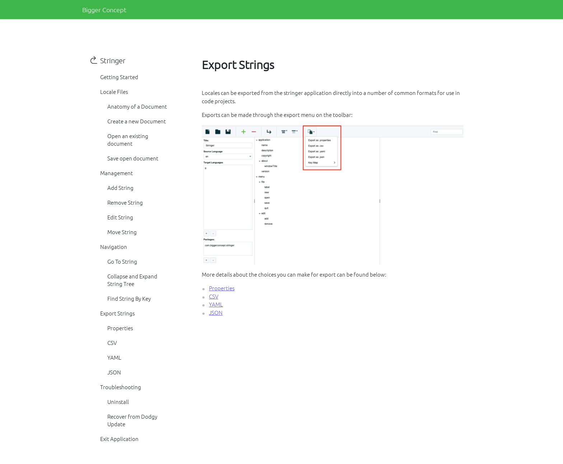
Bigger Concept (104, 9)
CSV (112, 342)
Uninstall (118, 401)
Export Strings (117, 313)
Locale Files (114, 91)
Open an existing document (127, 139)
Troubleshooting (120, 387)
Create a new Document (136, 121)
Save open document (132, 158)
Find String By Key (129, 298)
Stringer (112, 60)
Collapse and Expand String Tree (132, 279)
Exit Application (119, 438)
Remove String (125, 202)
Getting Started (119, 77)
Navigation (113, 246)
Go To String (122, 261)
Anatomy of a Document (137, 106)
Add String (120, 187)
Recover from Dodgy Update (132, 420)
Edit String (120, 217)
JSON (114, 372)
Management (116, 173)
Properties (120, 328)
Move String (122, 232)
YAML (114, 357)
